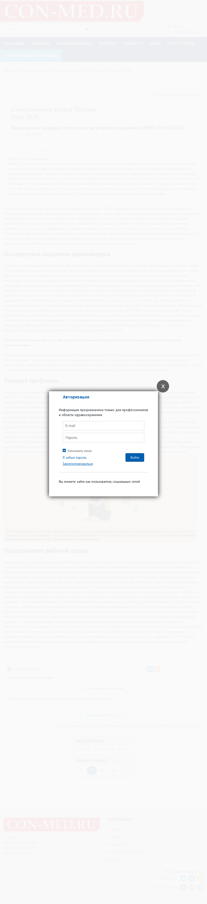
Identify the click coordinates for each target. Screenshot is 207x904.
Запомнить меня (79, 451)
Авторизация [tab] (76, 397)
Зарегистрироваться (78, 463)
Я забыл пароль (74, 457)
